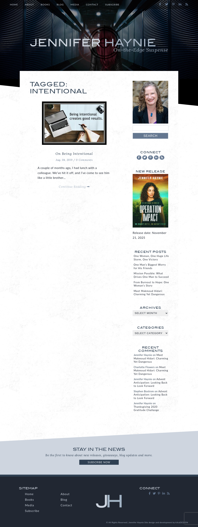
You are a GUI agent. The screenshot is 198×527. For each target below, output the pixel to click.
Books (45, 4)
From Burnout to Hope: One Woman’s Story (151, 284)
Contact (92, 4)
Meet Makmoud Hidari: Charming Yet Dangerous (149, 292)
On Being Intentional (74, 153)
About (29, 4)
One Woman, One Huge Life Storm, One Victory (151, 257)
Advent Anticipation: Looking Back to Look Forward (150, 382)
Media (75, 4)
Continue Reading (74, 186)
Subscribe (112, 4)
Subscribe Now (99, 462)
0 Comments (84, 160)
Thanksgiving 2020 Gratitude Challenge (146, 408)
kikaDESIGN (182, 522)
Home (14, 4)
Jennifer (99, 45)
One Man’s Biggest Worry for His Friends (150, 266)
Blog (60, 4)
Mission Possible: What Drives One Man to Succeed (151, 275)
